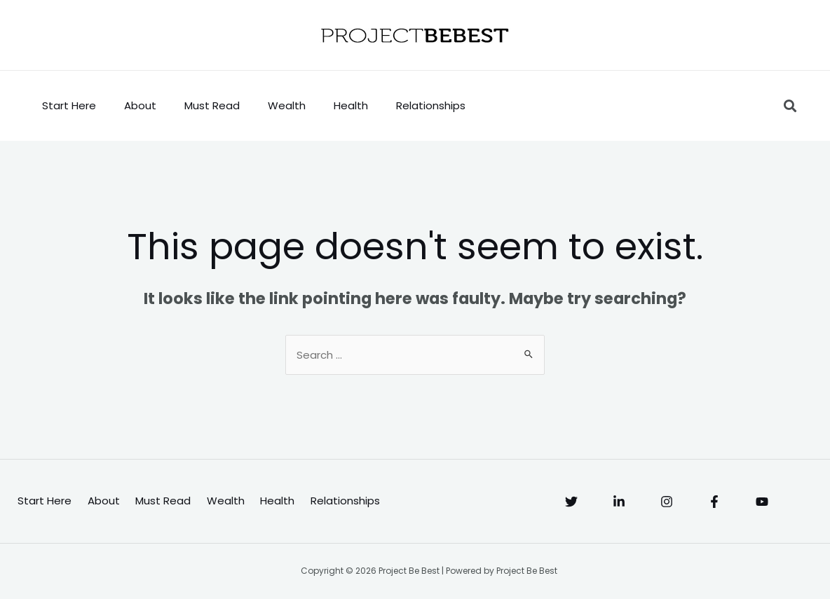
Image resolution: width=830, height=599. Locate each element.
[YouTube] (762, 501)
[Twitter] (571, 501)
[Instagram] (666, 501)
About (140, 105)
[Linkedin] (619, 501)
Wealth (287, 105)
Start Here (69, 105)
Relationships (430, 105)
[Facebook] (714, 501)
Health (351, 105)
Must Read (212, 105)
